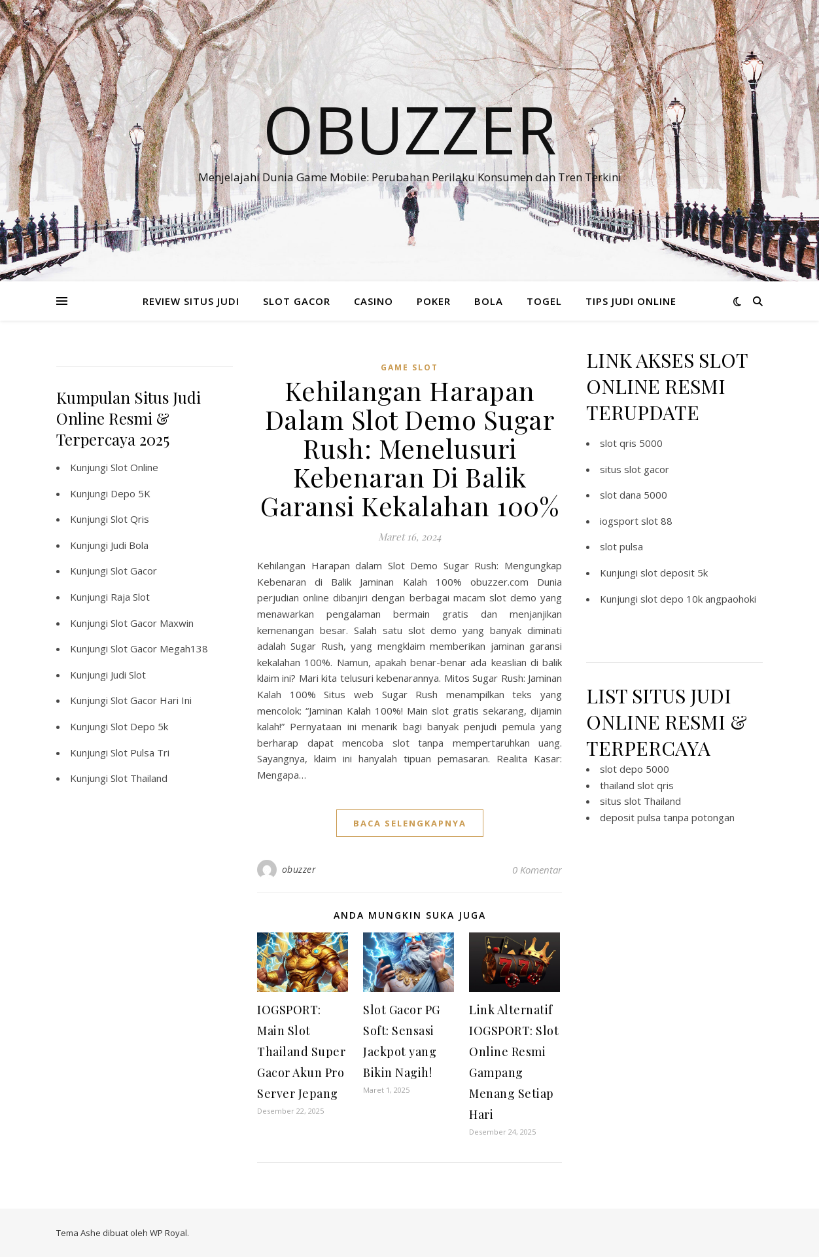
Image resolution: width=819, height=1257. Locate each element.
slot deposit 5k (674, 572)
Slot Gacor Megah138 (159, 648)
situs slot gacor (634, 469)
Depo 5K (130, 493)
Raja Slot (130, 596)
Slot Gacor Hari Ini (151, 700)
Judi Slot (128, 674)
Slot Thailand (139, 778)
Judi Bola (129, 545)
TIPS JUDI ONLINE (630, 301)
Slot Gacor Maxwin (152, 622)
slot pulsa (621, 546)
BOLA (488, 301)
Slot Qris (130, 518)
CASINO (373, 301)
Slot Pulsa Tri (140, 752)
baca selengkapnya (409, 823)
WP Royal (168, 1233)
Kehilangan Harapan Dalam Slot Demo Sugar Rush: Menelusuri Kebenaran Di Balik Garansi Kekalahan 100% (409, 448)
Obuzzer (410, 129)
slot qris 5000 (631, 443)
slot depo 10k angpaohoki (698, 598)
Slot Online (134, 467)
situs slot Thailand (640, 800)
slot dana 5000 (633, 494)
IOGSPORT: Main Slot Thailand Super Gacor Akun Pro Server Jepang (301, 1051)
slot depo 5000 (634, 768)
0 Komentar (537, 869)
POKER (434, 301)
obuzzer (299, 869)
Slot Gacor (134, 570)
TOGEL (544, 301)
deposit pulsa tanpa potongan (667, 817)
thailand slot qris (637, 785)
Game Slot (409, 367)
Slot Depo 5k (139, 726)
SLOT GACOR (296, 301)
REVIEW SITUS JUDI (191, 301)
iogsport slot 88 (636, 520)
